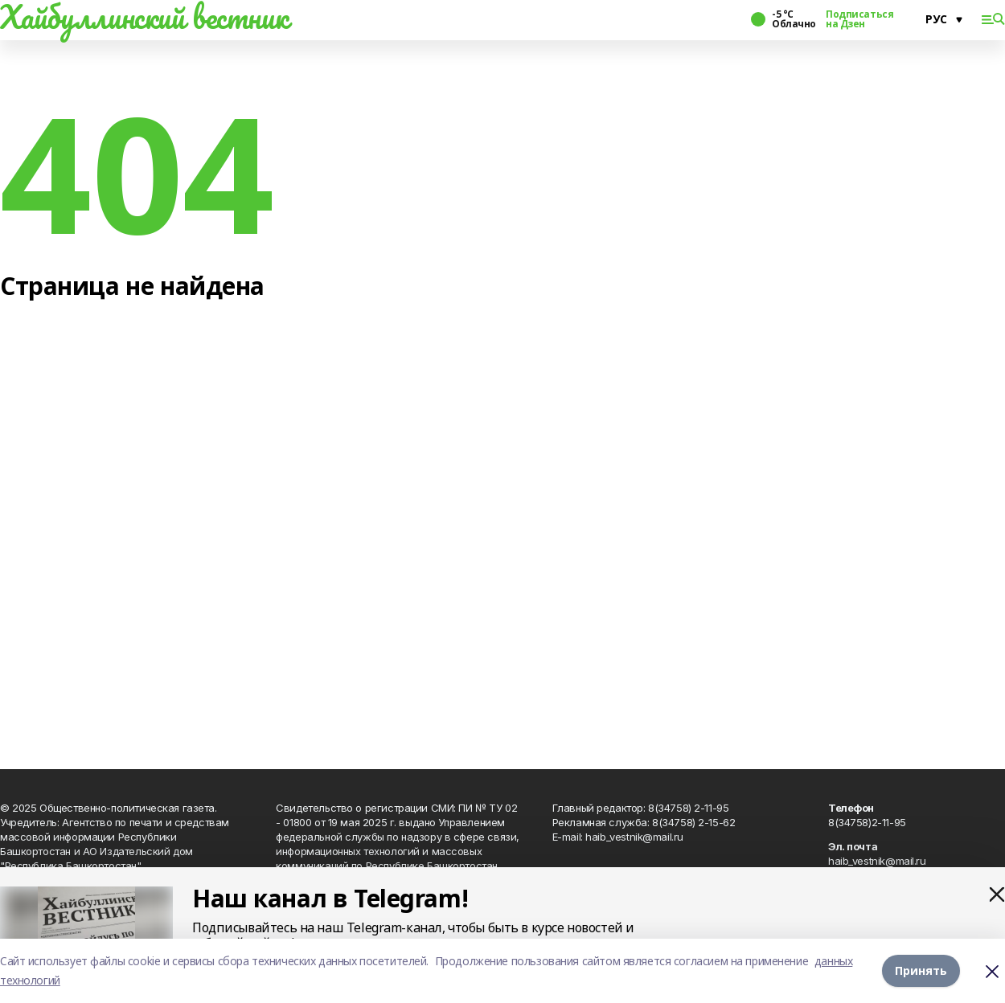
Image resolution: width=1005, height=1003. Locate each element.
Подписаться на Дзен (859, 19)
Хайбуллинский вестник (144, 17)
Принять (921, 970)
